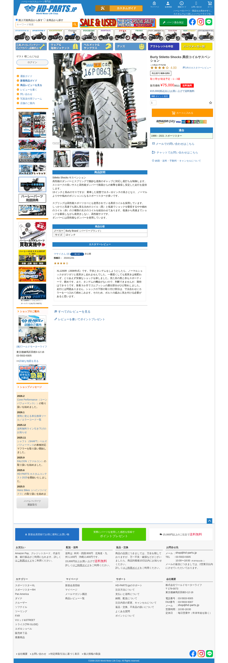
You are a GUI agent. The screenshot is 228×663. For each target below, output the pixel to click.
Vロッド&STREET (25, 620)
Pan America (156, 35)
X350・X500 (172, 35)
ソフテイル (105, 35)
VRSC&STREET (189, 35)
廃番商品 (20, 637)
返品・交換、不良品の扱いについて (134, 607)
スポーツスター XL (22, 35)
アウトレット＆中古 (163, 46)
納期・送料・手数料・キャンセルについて (177, 160)
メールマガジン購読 (76, 594)
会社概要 (171, 579)
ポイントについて (125, 615)
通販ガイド (26, 76)
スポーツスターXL (25, 585)
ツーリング (89, 35)
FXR (17, 615)
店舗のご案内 (27, 103)
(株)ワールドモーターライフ (31, 346)
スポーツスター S (39, 35)
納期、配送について (126, 598)
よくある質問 (122, 611)
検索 (75, 24)
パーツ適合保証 (173, 22)
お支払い (20, 547)
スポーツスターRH (25, 589)
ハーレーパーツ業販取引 (32, 503)
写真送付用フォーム (31, 98)
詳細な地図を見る (29, 361)
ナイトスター (55, 35)
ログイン (32, 62)
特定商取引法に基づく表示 (64, 653)
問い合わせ (26, 94)
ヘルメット (97, 46)
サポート (121, 579)
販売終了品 (21, 633)
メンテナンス (31, 46)
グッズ (130, 46)
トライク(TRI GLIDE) (139, 35)
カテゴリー (22, 579)
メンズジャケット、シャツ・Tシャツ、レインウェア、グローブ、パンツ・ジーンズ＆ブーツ (64, 46)
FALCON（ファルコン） (30, 461)
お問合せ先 (172, 547)
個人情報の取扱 (92, 653)
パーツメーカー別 (196, 46)
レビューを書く (28, 89)
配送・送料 (72, 547)
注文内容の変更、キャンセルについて (136, 602)
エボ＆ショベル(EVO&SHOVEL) (206, 35)
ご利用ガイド (24, 560)
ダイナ (122, 35)
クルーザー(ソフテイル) (72, 35)
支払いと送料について (127, 594)
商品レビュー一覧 (75, 598)
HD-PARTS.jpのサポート (128, 585)
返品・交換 (122, 547)
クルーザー (21, 602)
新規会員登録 (72, 585)
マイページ (72, 579)
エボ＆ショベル (23, 628)
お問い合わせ (39, 653)
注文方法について (125, 589)
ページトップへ (209, 521)
